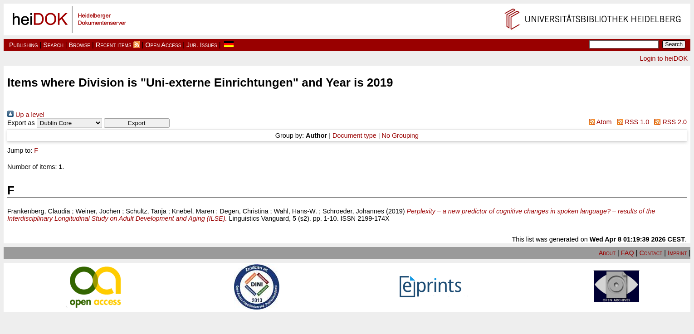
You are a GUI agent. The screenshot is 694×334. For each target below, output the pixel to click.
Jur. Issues (201, 44)
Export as (21, 122)
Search (53, 44)
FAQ (627, 253)
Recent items (114, 44)
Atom (598, 122)
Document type (354, 135)
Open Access (163, 44)
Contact (650, 253)
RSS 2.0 (669, 122)
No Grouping (400, 135)
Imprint (677, 253)
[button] (137, 123)
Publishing (23, 44)
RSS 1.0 (631, 122)
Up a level (25, 114)
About (607, 253)
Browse (79, 44)
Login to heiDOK (664, 58)
